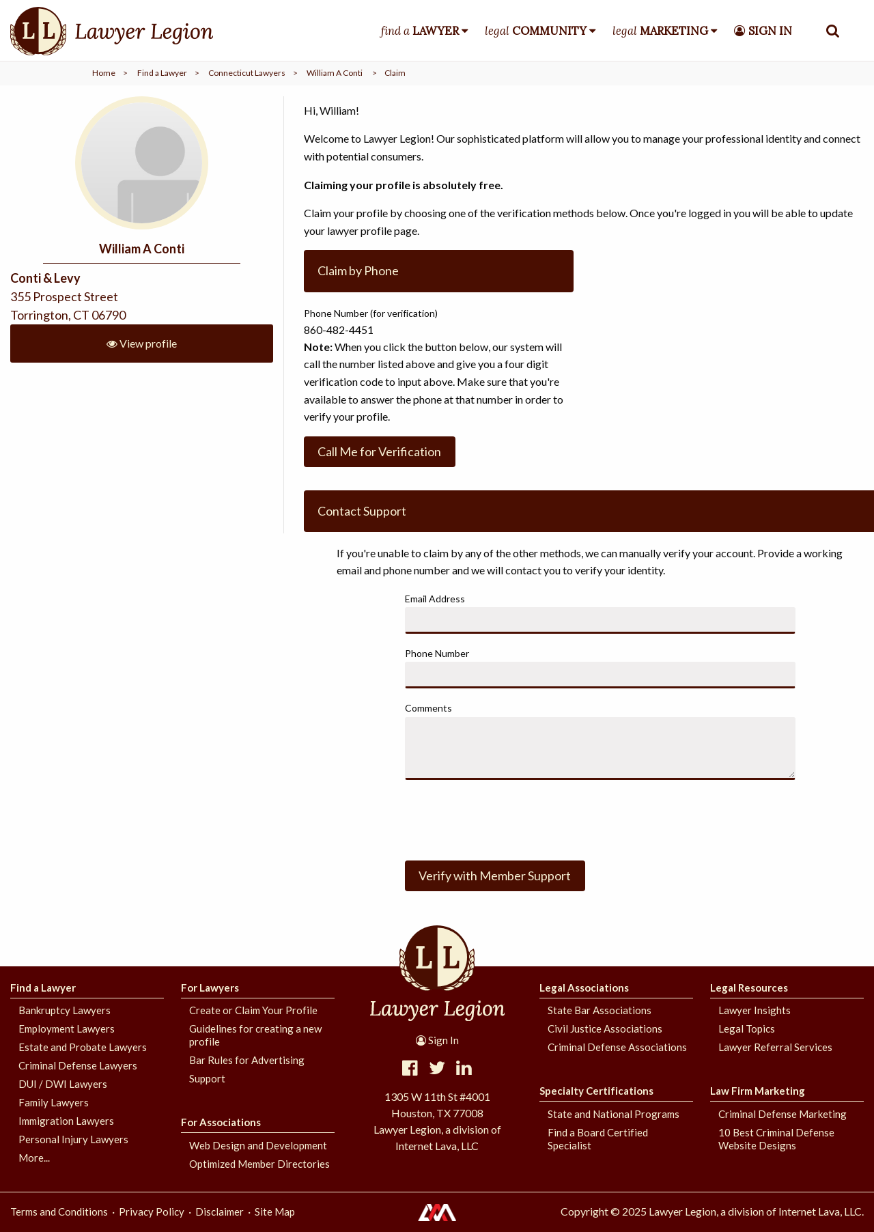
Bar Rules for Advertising (247, 1060)
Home (103, 73)
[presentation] (508, 817)
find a (420, 30)
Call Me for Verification (379, 451)
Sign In (437, 1040)
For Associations (221, 1122)
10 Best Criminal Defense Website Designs (776, 1138)
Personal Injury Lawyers (73, 1139)
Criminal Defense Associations (617, 1047)
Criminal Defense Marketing (782, 1114)
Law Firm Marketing (757, 1090)
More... (34, 1157)
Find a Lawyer (162, 73)
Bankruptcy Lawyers (64, 1010)
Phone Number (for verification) (371, 313)
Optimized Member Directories (259, 1164)
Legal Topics (746, 1028)
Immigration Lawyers (66, 1121)
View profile (142, 343)
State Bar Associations (599, 1010)
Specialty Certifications (596, 1090)
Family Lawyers (53, 1102)
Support (207, 1078)
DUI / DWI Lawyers (62, 1084)
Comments (428, 708)
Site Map (275, 1211)
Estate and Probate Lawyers (82, 1047)
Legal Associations (584, 987)
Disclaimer (219, 1211)
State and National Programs (613, 1114)
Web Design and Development (258, 1145)
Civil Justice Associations (605, 1028)
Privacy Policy (151, 1211)
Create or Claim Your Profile (253, 1010)
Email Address (435, 598)
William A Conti (335, 73)
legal (536, 30)
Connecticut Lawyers (246, 73)
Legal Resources (749, 987)
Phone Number (437, 653)
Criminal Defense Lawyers (77, 1065)
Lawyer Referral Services (775, 1047)
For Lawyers (210, 987)
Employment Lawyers (66, 1028)
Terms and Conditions (59, 1211)
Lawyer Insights (754, 1010)
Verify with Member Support (495, 875)
